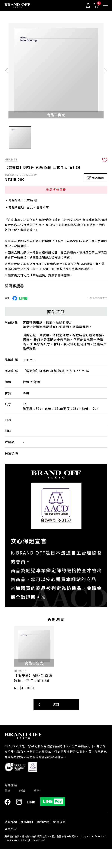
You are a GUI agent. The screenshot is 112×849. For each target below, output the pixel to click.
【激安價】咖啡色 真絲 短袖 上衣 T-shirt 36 (33, 678)
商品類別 (27, 822)
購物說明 (43, 822)
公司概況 (11, 829)
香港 (37, 791)
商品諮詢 (95, 178)
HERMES (11, 159)
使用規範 (59, 822)
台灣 (22, 791)
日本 (8, 791)
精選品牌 (11, 822)
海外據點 (11, 785)
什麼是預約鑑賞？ (97, 298)
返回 (56, 704)
